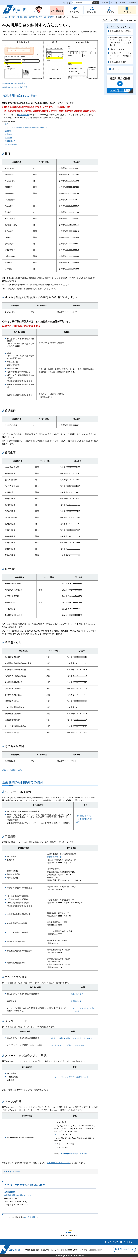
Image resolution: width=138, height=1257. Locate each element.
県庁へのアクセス (126, 1249)
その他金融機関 (11, 144)
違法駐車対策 (76, 1001)
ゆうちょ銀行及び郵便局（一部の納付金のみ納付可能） (27, 127)
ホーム (4, 17)
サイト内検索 (65, 3)
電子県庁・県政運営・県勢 (18, 17)
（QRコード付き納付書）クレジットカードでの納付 (71, 1038)
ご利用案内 (132, 3)
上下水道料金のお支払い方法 (58, 1163)
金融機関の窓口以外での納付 (22, 782)
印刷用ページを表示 (110, 20)
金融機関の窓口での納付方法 (13, 83)
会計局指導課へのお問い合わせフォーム (20, 1195)
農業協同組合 (10, 141)
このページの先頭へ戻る (12, 770)
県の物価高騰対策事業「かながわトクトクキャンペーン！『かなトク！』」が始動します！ (120, 41)
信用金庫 (8, 134)
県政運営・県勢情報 (12, 1172)
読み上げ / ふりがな (118, 3)
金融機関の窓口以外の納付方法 (14, 87)
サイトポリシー (129, 1242)
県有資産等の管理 (35, 17)
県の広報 (116, 69)
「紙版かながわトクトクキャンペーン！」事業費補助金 (120, 55)
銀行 (6, 124)
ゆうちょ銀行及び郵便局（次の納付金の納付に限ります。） (41, 297)
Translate (104, 3)
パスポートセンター (118, 49)
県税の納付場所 (77, 994)
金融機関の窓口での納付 (19, 96)
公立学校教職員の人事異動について (120, 32)
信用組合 (8, 138)
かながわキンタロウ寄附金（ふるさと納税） (68, 1045)
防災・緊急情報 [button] (57, 11)
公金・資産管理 (48, 17)
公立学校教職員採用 (118, 62)
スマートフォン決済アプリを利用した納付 (71, 1077)
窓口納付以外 (23, 115)
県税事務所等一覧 (54, 857)
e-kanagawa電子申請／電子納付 (74, 1154)
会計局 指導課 (9, 1192)
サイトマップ (113, 1242)
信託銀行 (8, 131)
